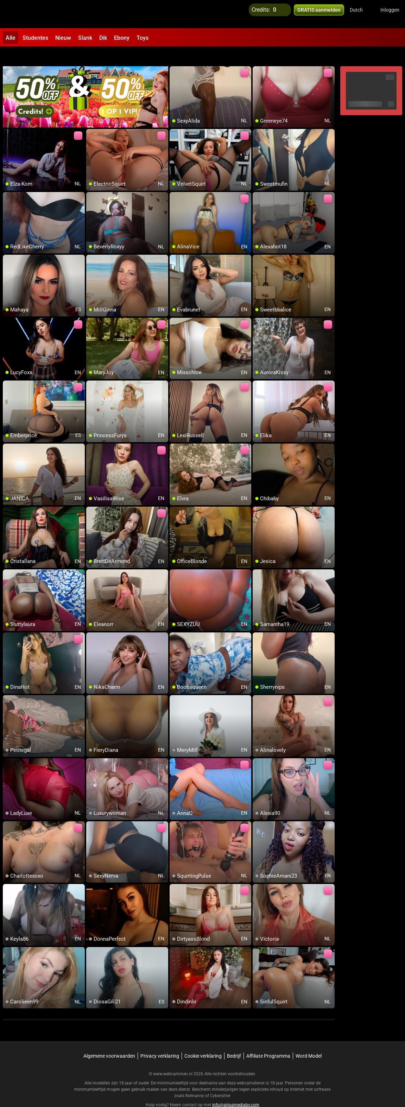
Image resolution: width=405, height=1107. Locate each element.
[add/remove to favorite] (175, 56)
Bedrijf (234, 1041)
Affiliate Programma (268, 1041)
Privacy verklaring (159, 1041)
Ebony (121, 38)
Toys (142, 38)
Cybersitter (220, 1080)
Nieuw (63, 38)
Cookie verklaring (203, 1041)
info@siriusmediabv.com (235, 1089)
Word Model (309, 1041)
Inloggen (389, 14)
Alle (10, 38)
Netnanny (195, 1080)
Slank (85, 38)
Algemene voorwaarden (109, 1041)
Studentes (35, 38)
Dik (103, 38)
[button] (361, 14)
